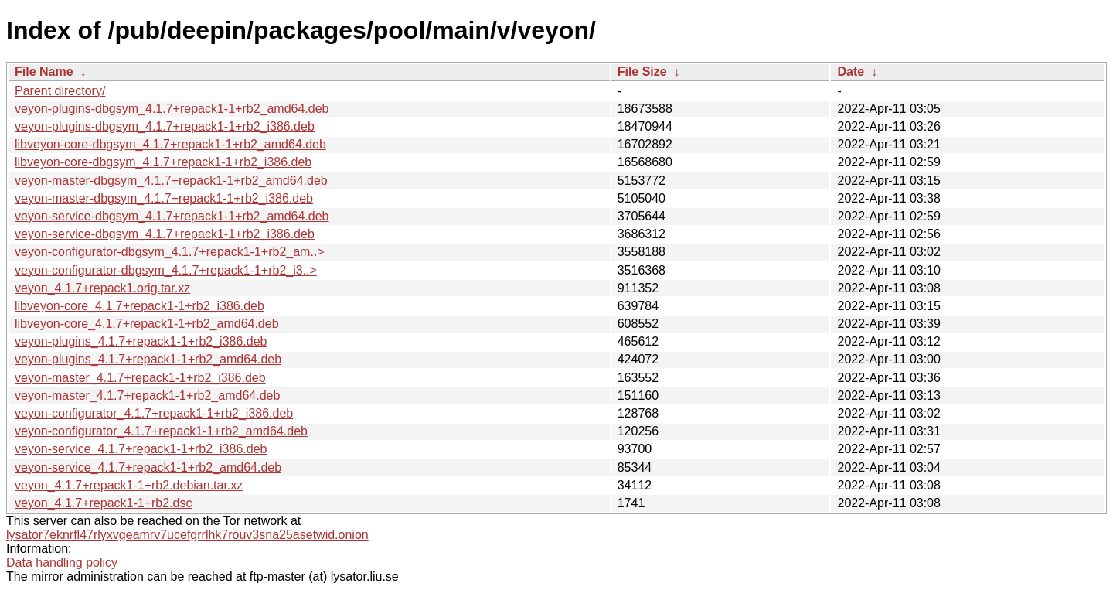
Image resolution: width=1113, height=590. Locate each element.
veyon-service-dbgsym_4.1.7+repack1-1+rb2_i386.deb (165, 233)
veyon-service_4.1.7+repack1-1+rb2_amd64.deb (148, 467)
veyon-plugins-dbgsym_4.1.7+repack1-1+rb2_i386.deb (165, 126)
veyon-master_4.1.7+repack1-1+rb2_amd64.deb (147, 395)
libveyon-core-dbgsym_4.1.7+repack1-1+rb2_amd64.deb (170, 144)
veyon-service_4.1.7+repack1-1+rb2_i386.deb (141, 448)
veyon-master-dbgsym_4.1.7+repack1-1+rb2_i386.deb (164, 198)
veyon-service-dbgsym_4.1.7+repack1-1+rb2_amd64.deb (171, 216)
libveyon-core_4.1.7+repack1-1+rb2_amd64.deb (147, 323)
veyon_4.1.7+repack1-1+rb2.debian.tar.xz (129, 485)
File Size (642, 71)
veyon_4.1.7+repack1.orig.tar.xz (102, 288)
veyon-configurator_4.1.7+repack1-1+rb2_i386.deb (154, 413)
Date (850, 71)
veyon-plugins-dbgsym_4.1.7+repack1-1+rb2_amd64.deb (171, 108)
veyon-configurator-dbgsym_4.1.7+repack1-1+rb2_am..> (170, 251)
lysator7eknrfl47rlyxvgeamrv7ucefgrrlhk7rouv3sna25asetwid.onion (187, 534)
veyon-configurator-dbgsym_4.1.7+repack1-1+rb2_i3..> (166, 270)
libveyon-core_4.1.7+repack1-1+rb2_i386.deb (139, 305)
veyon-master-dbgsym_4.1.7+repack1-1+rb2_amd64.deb (171, 180)
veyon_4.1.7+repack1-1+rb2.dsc (103, 503)
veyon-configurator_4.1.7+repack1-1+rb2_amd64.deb (161, 431)
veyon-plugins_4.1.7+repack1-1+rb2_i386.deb (141, 341)
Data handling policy (61, 562)
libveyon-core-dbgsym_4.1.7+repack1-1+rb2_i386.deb (163, 162)
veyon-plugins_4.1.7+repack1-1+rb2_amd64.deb (148, 359)
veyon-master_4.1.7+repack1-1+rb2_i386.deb (140, 377)
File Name (44, 71)
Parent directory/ (60, 90)
